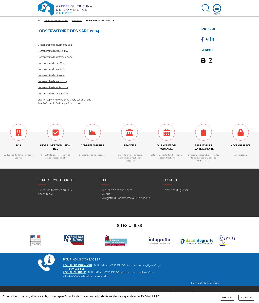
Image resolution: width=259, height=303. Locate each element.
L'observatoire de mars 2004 (52, 81)
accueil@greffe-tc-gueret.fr (90, 275)
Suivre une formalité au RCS (55, 190)
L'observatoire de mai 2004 (51, 69)
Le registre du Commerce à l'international (126, 198)
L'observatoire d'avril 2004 (51, 75)
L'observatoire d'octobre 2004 (53, 51)
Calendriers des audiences (116, 190)
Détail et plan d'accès (205, 282)
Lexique (105, 194)
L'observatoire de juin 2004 (51, 63)
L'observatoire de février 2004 (53, 87)
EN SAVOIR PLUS (150, 296)
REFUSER (227, 297)
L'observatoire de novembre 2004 (55, 44)
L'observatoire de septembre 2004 (55, 57)
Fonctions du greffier (175, 190)
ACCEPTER (246, 297)
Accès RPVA (45, 194)
